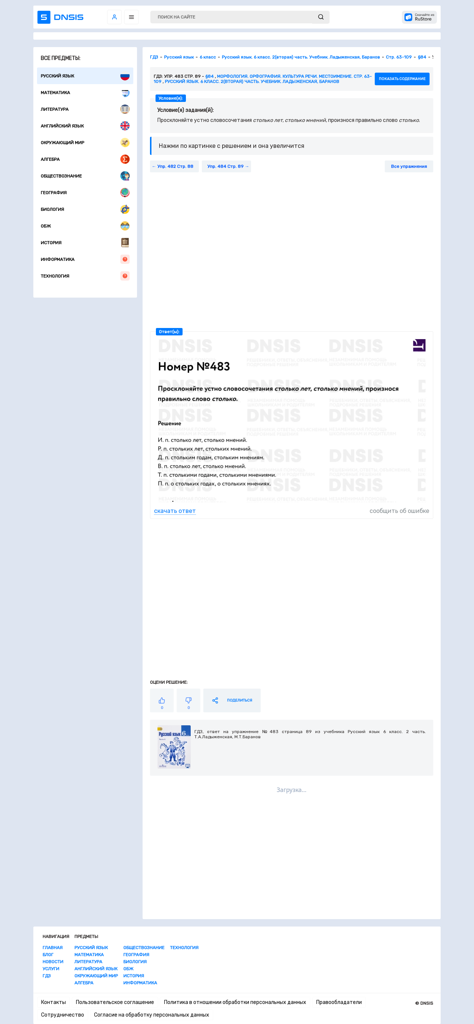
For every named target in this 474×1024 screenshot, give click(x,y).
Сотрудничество (62, 1015)
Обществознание (85, 175)
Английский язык (85, 125)
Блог (48, 954)
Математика (85, 92)
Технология (85, 276)
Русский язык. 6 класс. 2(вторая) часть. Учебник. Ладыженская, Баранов (252, 81)
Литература (85, 109)
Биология (85, 209)
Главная (53, 947)
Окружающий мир (85, 142)
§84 (209, 76)
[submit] (321, 17)
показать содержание (402, 79)
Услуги (51, 968)
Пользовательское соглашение (115, 1002)
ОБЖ (85, 226)
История (85, 242)
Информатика (85, 259)
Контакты (53, 1002)
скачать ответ (175, 510)
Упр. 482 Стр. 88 (175, 166)
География (85, 192)
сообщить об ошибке (399, 510)
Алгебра (85, 159)
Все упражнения (409, 166)
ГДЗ (47, 975)
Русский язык (85, 75)
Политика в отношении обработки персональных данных (235, 1002)
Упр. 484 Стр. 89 (225, 166)
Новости (53, 961)
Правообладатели (339, 1002)
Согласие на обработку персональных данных (151, 1015)
